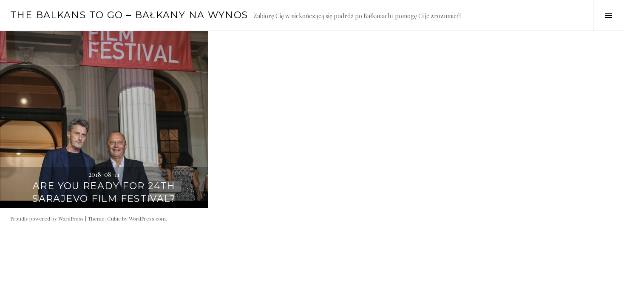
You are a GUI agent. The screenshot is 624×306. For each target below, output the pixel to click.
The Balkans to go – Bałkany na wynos (129, 15)
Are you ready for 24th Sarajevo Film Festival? (104, 192)
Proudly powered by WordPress (47, 218)
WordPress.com (147, 218)
